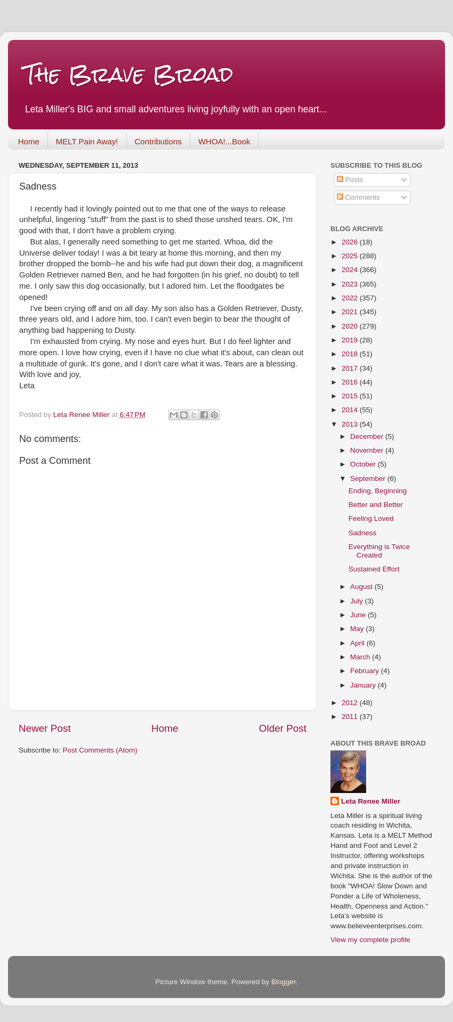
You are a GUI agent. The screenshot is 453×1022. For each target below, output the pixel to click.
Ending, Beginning (378, 491)
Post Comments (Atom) (100, 750)
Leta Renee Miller (370, 801)
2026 (351, 242)
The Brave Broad (128, 74)
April (358, 643)
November (367, 450)
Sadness (363, 533)
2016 (351, 382)
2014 (351, 410)
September (368, 479)
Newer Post (45, 728)
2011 (351, 717)
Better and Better (376, 505)
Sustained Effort (374, 569)
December (367, 436)
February (365, 671)
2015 (351, 396)
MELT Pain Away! (87, 141)
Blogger (283, 982)
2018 (351, 354)
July (357, 601)
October (364, 464)
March (361, 657)
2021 (351, 312)
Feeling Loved (371, 518)
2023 (351, 284)
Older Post (282, 728)
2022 (351, 298)
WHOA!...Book (224, 141)
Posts (350, 180)
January (364, 685)
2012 (351, 703)
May (358, 629)
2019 (351, 340)
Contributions (158, 141)
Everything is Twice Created (379, 551)
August (362, 587)
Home (28, 141)
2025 (351, 256)
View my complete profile (370, 940)
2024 (351, 270)
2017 (351, 368)
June (359, 615)
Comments (358, 197)
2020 (351, 326)
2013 (351, 424)
